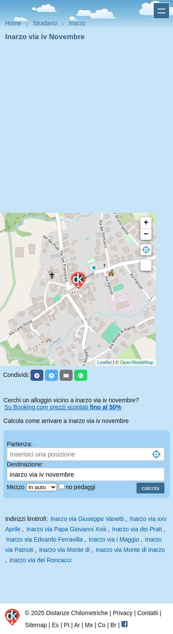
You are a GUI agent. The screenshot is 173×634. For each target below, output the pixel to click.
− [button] (146, 234)
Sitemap (36, 625)
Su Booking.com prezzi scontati (62, 407)
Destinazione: (25, 464)
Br (113, 625)
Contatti (147, 612)
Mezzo (16, 487)
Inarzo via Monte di (65, 549)
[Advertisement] (83, 129)
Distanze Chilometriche (77, 612)
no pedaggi (81, 487)
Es (55, 625)
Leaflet (104, 362)
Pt (67, 625)
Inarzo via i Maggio (114, 539)
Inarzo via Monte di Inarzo (130, 549)
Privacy (123, 612)
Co (102, 625)
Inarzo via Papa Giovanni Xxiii (66, 529)
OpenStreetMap (137, 362)
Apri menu (161, 11)
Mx (89, 625)
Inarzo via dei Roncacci (40, 560)
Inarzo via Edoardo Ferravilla (44, 539)
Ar (77, 625)
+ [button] (146, 222)
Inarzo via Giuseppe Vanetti (87, 518)
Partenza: (20, 444)
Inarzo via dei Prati (137, 529)
